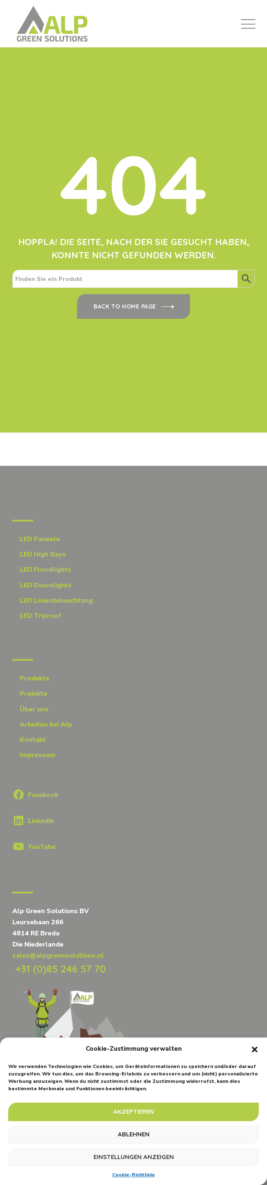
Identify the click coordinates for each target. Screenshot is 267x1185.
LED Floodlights (45, 569)
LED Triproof (40, 615)
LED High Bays (43, 554)
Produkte (34, 678)
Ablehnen (134, 1134)
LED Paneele (40, 539)
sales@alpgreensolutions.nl (58, 955)
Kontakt (33, 739)
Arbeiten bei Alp (46, 724)
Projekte (33, 693)
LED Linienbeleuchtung (56, 600)
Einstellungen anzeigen (134, 1157)
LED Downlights (46, 585)
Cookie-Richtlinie (133, 1174)
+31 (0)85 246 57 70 (59, 969)
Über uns (34, 709)
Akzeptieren (133, 1111)
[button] (255, 1049)
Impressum (37, 755)
